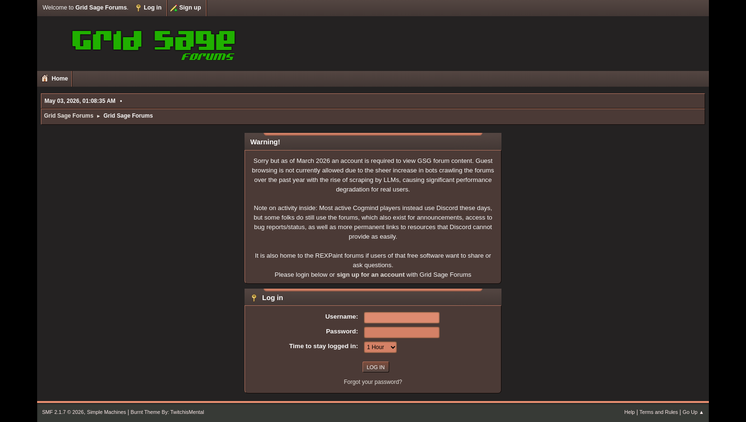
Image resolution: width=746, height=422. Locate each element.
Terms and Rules (658, 412)
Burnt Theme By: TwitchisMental (167, 412)
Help (629, 412)
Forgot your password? (373, 382)
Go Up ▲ (693, 412)
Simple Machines (106, 412)
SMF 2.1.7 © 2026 (63, 412)
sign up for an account (371, 274)
